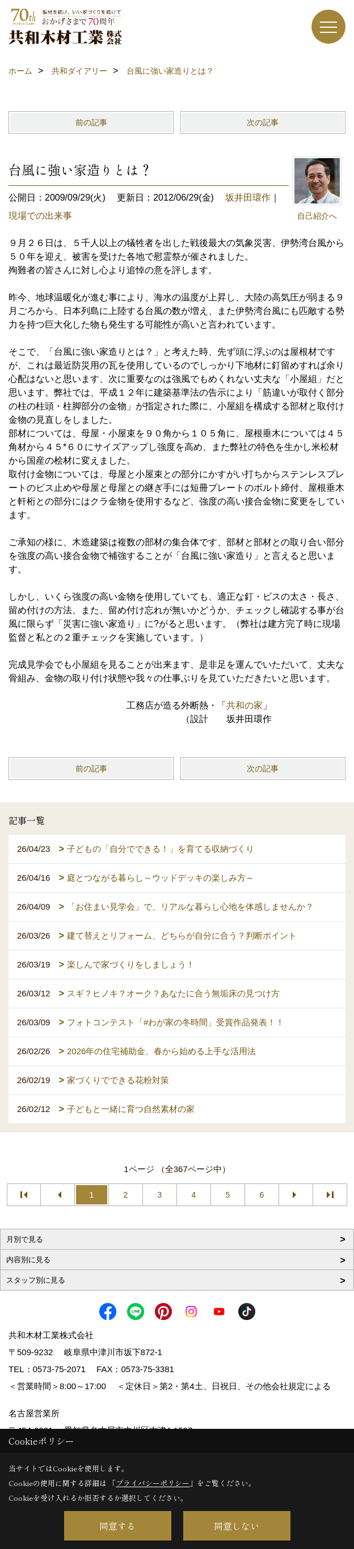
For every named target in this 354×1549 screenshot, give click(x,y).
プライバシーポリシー (152, 1483)
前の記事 (91, 122)
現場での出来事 (40, 215)
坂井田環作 (248, 197)
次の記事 (263, 122)
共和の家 (244, 705)
